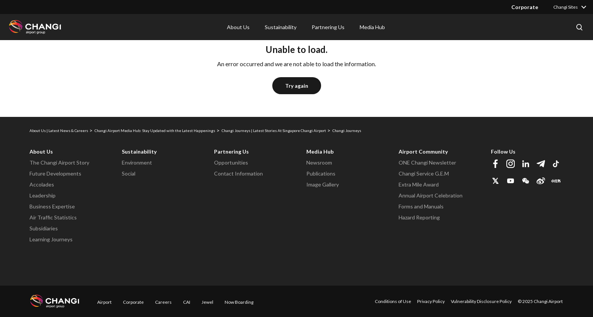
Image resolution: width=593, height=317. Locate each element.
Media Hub (372, 27)
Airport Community (423, 151)
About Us (238, 27)
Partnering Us (328, 27)
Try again (296, 85)
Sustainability (280, 27)
